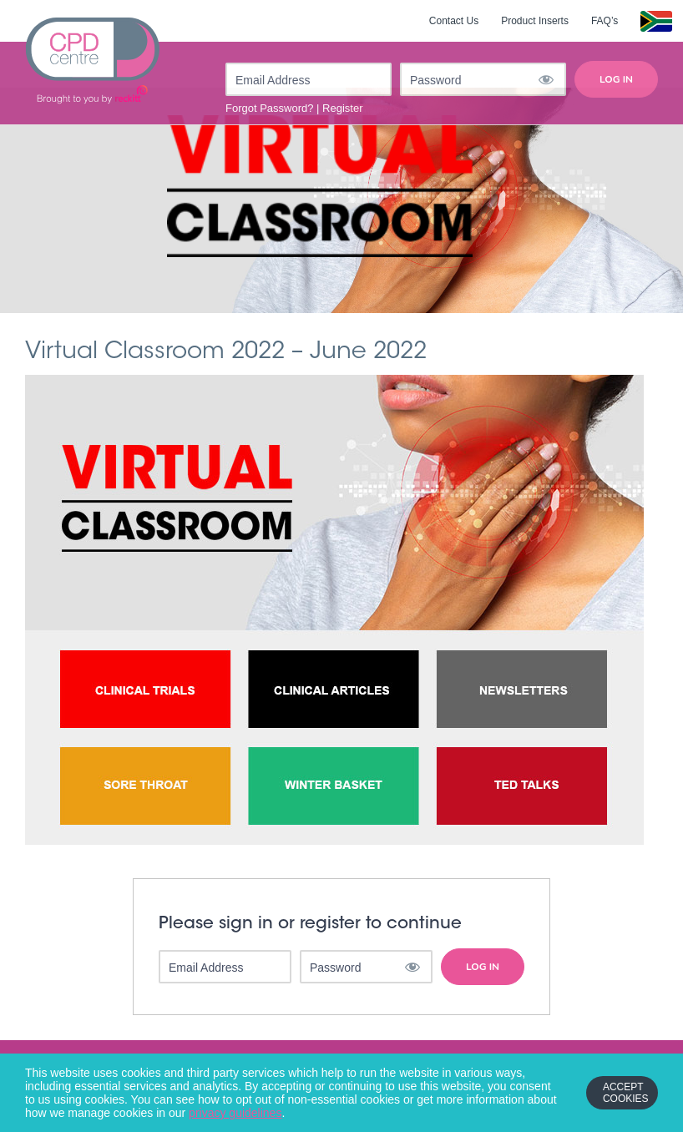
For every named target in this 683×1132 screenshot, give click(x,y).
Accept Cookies (626, 1092)
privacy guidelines (235, 1112)
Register (342, 108)
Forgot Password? (269, 108)
